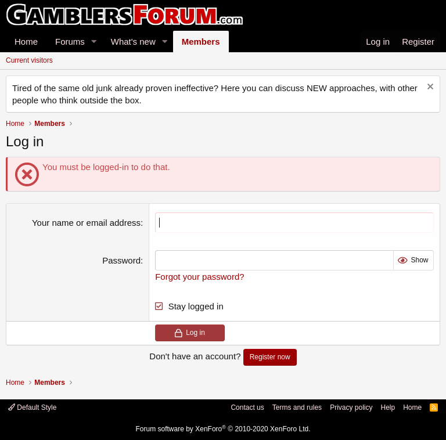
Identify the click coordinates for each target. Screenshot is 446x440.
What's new (133, 41)
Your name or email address (86, 223)
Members (201, 41)
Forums (70, 41)
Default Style (32, 407)
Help (387, 407)
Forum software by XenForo (223, 429)
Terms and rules (297, 407)
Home (26, 41)
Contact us (247, 407)
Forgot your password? (199, 277)
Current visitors (29, 60)
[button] (94, 41)
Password (121, 260)
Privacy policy (351, 407)
